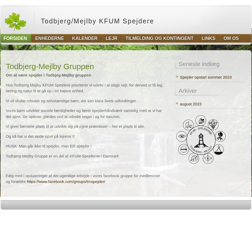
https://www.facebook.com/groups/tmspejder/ (66, 181)
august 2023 (191, 104)
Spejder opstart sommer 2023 (206, 77)
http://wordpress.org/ (193, 215)
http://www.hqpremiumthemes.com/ (231, 215)
